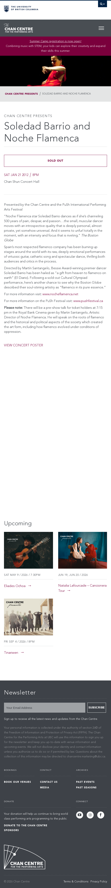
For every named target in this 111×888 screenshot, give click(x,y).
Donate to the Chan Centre (25, 825)
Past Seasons (86, 787)
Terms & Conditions (76, 881)
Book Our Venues (17, 782)
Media (44, 787)
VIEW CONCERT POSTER (23, 345)
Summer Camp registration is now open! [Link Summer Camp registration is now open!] (56, 41)
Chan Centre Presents (21, 93)
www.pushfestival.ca (88, 301)
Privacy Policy (98, 881)
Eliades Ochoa (15, 586)
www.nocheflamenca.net (60, 294)
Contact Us (49, 782)
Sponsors (11, 830)
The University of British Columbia (40, 8)
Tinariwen (11, 653)
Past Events (85, 782)
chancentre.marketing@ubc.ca (86, 756)
